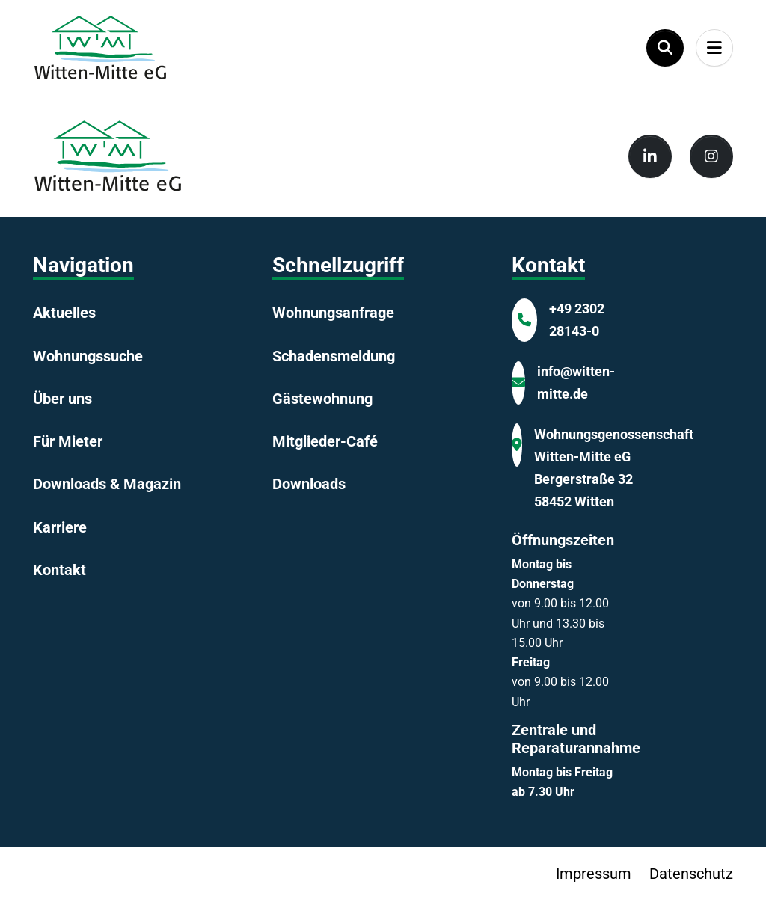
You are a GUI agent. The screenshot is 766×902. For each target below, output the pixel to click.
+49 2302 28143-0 (576, 320)
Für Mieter (67, 441)
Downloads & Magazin (107, 484)
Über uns (62, 399)
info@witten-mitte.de (576, 382)
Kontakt (59, 570)
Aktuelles (64, 313)
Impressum (593, 874)
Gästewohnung (322, 399)
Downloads (309, 484)
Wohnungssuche (88, 356)
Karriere (60, 527)
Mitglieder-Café (325, 441)
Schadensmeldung (333, 356)
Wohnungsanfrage (333, 313)
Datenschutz (691, 874)
